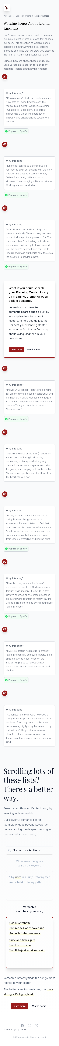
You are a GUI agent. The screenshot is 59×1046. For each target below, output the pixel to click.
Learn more (16, 349)
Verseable (8, 16)
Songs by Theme (23, 16)
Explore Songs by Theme (15, 1029)
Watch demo (33, 349)
